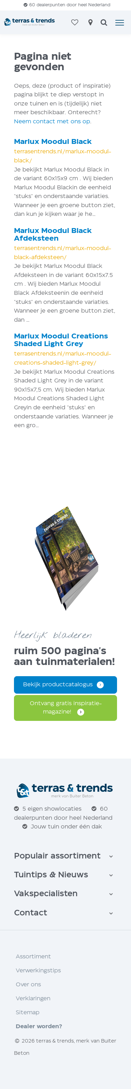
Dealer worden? (39, 1026)
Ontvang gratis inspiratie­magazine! (66, 708)
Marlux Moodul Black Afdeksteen (53, 235)
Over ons (28, 984)
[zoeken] (103, 23)
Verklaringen (33, 998)
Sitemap (27, 1012)
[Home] (30, 22)
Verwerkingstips (38, 970)
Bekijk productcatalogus (58, 684)
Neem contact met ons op (52, 121)
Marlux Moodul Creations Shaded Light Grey (61, 340)
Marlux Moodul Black (53, 142)
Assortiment (33, 956)
